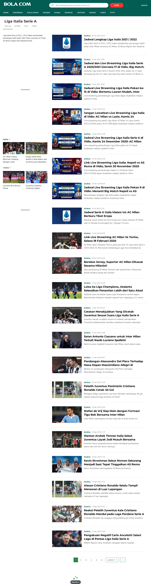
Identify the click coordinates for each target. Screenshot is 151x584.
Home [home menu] (5, 13)
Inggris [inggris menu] (46, 13)
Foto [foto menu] (112, 13)
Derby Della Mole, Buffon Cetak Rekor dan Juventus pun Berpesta (36, 159)
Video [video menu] (103, 13)
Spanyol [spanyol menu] (69, 13)
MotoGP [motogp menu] (81, 13)
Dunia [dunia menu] (57, 13)
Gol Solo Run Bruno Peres (11, 187)
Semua (8, 26)
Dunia (87, 36)
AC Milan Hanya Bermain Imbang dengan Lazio (10, 159)
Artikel (17, 26)
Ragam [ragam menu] (92, 13)
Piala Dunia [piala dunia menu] (32, 13)
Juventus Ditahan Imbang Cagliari (33, 187)
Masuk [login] (144, 5)
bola (17, 5)
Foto (26, 26)
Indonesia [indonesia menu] (18, 13)
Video (34, 26)
